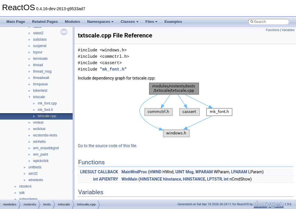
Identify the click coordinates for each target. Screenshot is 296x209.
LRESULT (88, 172)
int (95, 179)
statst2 (38, 33)
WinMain (129, 179)
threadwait (41, 78)
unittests (35, 167)
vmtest (38, 122)
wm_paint (40, 154)
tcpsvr (37, 52)
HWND (156, 172)
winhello (39, 142)
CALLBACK (108, 172)
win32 (32, 174)
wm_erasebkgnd (46, 148)
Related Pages (45, 21)
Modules (72, 21)
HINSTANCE (151, 179)
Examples (173, 21)
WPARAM (204, 172)
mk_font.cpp (47, 103)
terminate (40, 59)
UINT (180, 172)
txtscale (39, 97)
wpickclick (41, 161)
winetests (35, 180)
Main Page (15, 21)
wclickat (39, 129)
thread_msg (42, 71)
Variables (288, 30)
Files (152, 21)
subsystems (28, 199)
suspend (39, 46)
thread (38, 65)
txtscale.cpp (47, 116)
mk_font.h (45, 110)
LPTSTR (214, 179)
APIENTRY (108, 179)
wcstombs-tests (45, 135)
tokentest (40, 91)
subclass (40, 39)
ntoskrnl (25, 186)
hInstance (172, 179)
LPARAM (239, 172)
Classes (129, 21)
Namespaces (100, 21)
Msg (189, 172)
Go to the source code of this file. (107, 145)
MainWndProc (134, 172)
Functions (272, 30)
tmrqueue (40, 84)
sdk (22, 193)
